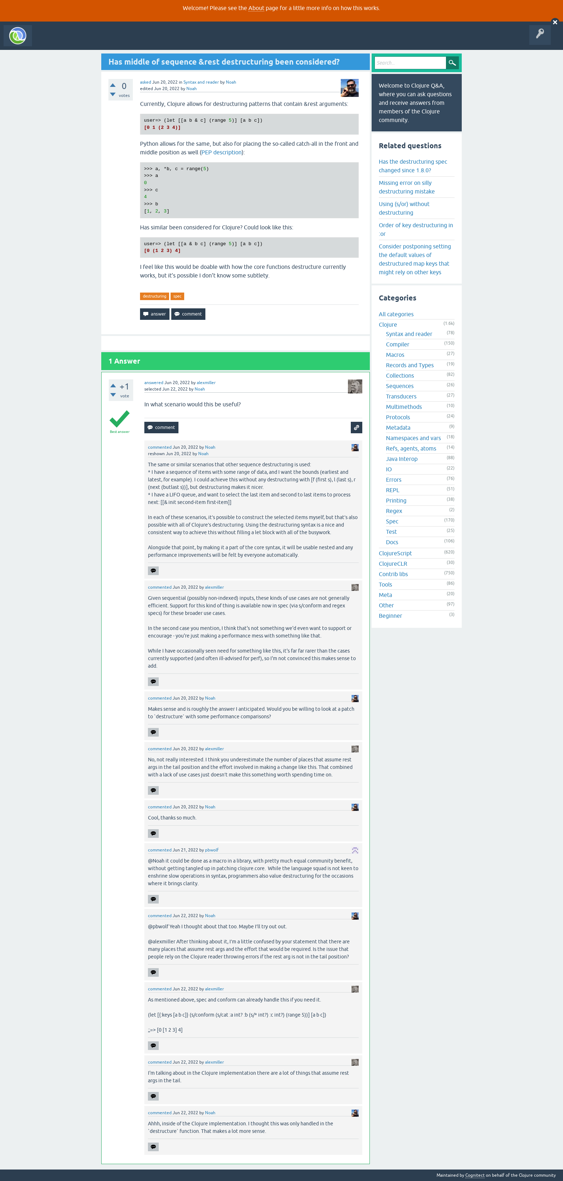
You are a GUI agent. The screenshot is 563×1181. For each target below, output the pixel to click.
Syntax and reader (201, 82)
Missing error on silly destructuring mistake (407, 187)
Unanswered (107, 41)
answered (153, 382)
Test (391, 531)
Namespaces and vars (413, 438)
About (256, 8)
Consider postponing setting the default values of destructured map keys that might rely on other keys (415, 259)
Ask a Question (164, 41)
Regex (394, 511)
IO (389, 469)
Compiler (397, 344)
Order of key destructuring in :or (416, 229)
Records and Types (410, 365)
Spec (392, 521)
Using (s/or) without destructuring (404, 208)
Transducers (401, 396)
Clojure (388, 324)
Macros (395, 354)
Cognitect (475, 1175)
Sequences (400, 386)
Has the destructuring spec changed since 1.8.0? (413, 165)
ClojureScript (395, 553)
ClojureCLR (393, 563)
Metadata (398, 427)
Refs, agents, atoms (411, 448)
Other (386, 605)
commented (160, 447)
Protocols (398, 417)
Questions (76, 41)
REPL (392, 490)
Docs (392, 542)
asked (145, 82)
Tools (385, 584)
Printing (396, 500)
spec (177, 296)
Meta (385, 595)
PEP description (221, 152)
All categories (396, 314)
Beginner (390, 615)
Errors (393, 479)
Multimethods (404, 406)
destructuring (154, 296)
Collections (400, 375)
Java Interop (402, 459)
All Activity (48, 41)
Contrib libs (393, 574)
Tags (134, 41)
